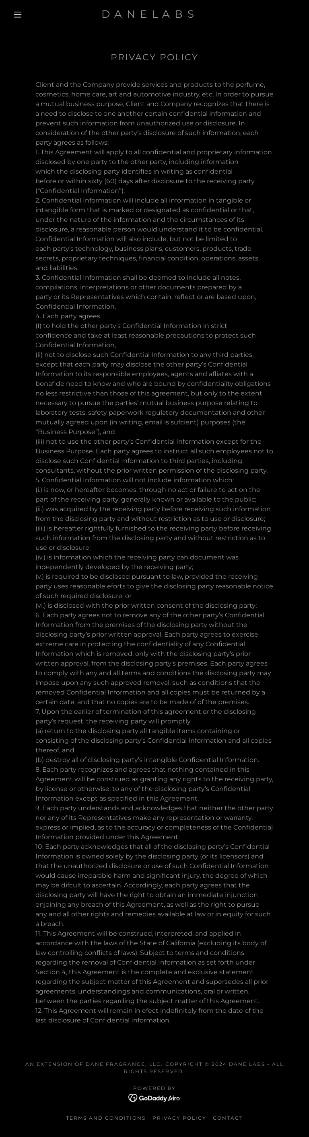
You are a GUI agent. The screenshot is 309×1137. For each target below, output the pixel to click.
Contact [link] (228, 1118)
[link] (148, 15)
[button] (18, 14)
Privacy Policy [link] (179, 1118)
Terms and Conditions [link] (106, 1118)
